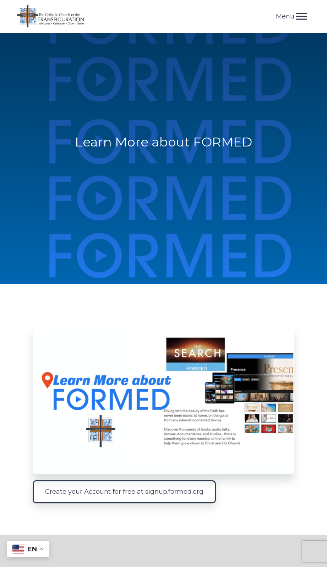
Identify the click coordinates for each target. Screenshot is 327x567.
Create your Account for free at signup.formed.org (124, 492)
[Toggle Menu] (301, 16)
